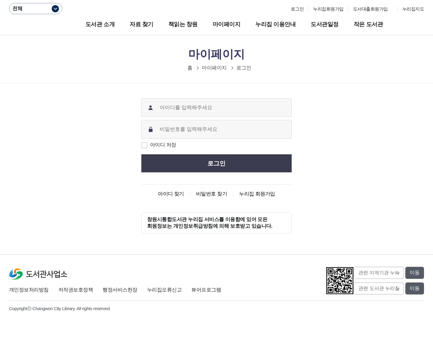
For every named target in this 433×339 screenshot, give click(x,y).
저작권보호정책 (75, 290)
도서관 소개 (100, 24)
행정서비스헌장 (120, 290)
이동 (415, 273)
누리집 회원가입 (257, 194)
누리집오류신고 (164, 290)
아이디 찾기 (171, 194)
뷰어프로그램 (206, 290)
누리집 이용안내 (275, 24)
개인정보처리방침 (29, 290)
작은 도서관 (368, 24)
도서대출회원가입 (370, 8)
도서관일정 (324, 24)
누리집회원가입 (328, 8)
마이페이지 (226, 24)
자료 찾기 (141, 24)
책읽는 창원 (183, 24)
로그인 (297, 8)
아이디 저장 (163, 145)
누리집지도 (413, 8)
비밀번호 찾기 (211, 194)
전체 (17, 8)
